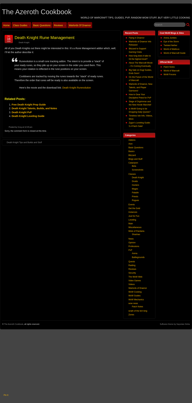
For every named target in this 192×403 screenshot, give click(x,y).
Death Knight (24, 42)
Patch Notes (169, 67)
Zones (131, 314)
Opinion (131, 242)
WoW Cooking (134, 292)
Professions (133, 246)
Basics (131, 151)
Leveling (132, 220)
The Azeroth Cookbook (36, 12)
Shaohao (136, 234)
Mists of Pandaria (136, 231)
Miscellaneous (134, 227)
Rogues (135, 200)
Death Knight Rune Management (45, 37)
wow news (133, 303)
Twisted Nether (170, 45)
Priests (135, 196)
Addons (131, 140)
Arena (134, 253)
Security (132, 273)
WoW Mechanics (136, 299)
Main (130, 223)
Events (131, 204)
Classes (132, 174)
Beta (134, 166)
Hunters (135, 185)
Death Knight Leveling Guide (28, 116)
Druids (135, 181)
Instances (132, 212)
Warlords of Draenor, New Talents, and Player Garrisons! (140, 87)
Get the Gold (134, 208)
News (131, 239)
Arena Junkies (170, 38)
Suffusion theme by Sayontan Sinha (175, 324)
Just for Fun (133, 216)
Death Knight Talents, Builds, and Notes (34, 108)
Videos (131, 284)
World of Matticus (171, 49)
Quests (131, 261)
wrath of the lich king (137, 311)
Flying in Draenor (136, 38)
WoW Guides (134, 295)
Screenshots (137, 170)
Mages (135, 189)
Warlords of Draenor (80, 25)
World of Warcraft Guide (174, 53)
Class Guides (21, 26)
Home (6, 25)
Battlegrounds (138, 257)
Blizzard (132, 155)
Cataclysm (133, 163)
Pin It (6, 395)
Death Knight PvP (22, 112)
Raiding (131, 265)
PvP (130, 250)
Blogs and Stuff (135, 159)
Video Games (134, 280)
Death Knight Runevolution (76, 87)
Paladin (135, 192)
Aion (130, 144)
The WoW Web (135, 277)
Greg (20, 127)
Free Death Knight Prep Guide (29, 104)
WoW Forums (170, 74)
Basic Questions (42, 25)
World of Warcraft (171, 71)
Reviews (60, 26)
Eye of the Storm (171, 41)
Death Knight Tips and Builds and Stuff (22, 142)
